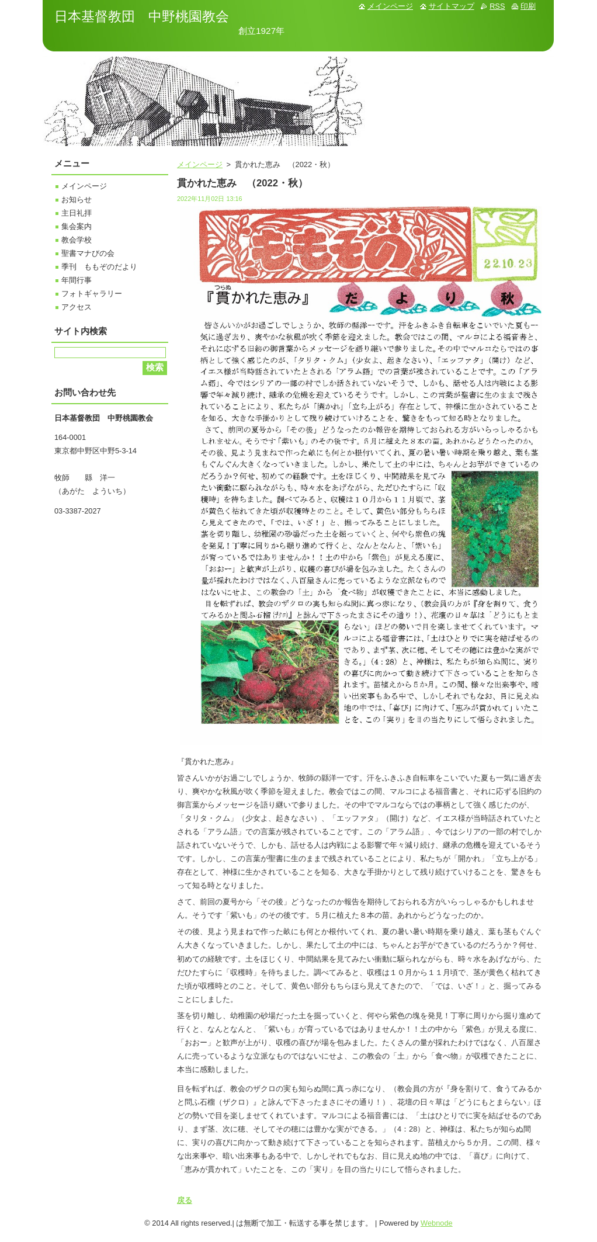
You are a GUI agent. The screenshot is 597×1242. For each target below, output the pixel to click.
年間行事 (76, 280)
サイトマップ (451, 6)
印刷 (528, 6)
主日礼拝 (76, 213)
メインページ (200, 164)
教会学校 (76, 239)
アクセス (76, 307)
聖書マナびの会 (87, 253)
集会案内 (76, 226)
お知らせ (76, 199)
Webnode (437, 1223)
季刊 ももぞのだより (99, 266)
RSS (497, 6)
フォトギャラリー (91, 293)
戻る (184, 1200)
